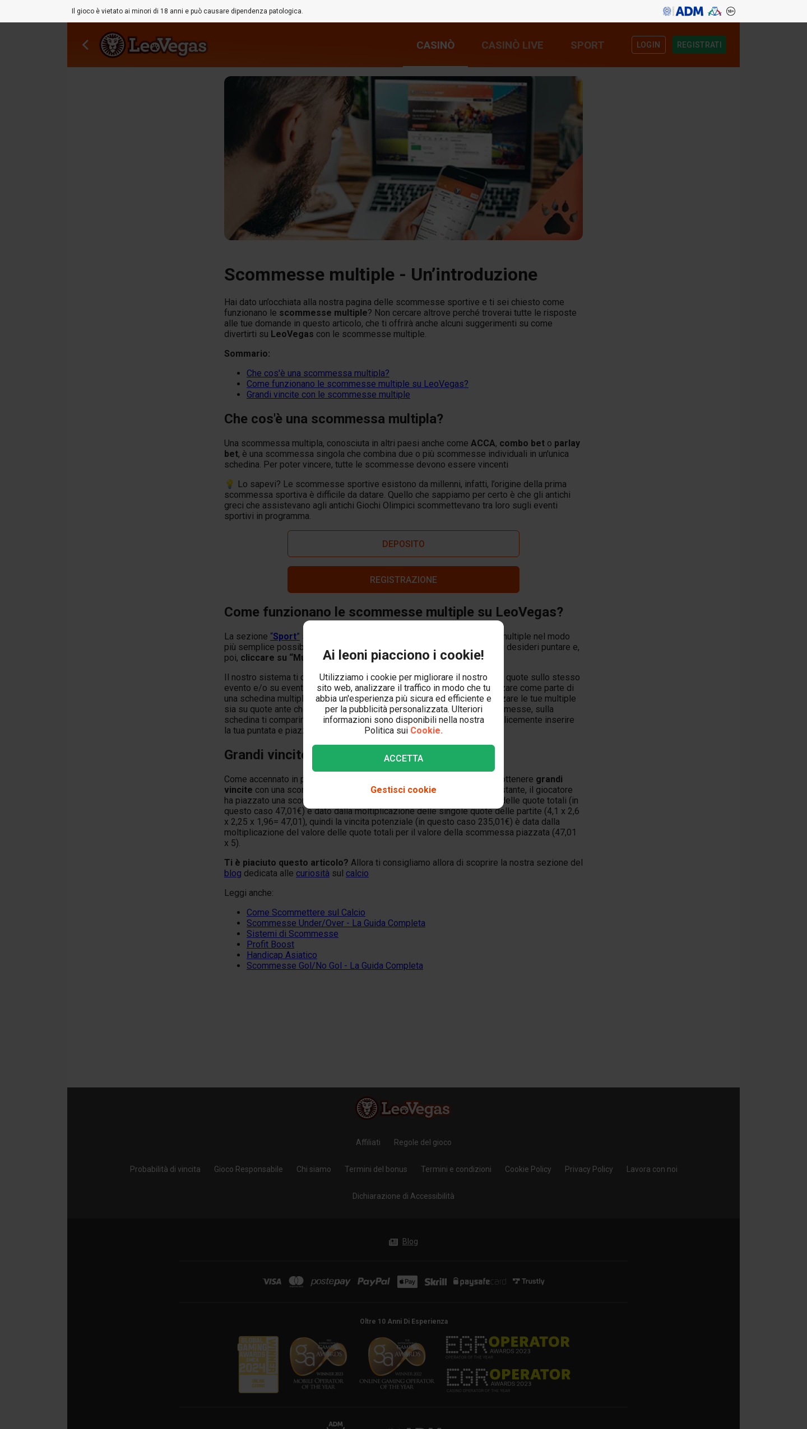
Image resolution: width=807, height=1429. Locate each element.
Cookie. (426, 730)
